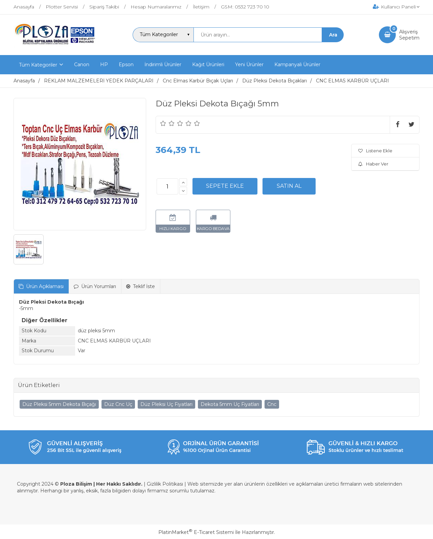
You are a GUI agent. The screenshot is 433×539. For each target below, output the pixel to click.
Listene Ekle (375, 150)
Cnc (271, 404)
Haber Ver (373, 163)
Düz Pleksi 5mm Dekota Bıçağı (59, 404)
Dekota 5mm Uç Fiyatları (230, 404)
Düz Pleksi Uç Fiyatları (166, 404)
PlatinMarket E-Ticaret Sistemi (196, 532)
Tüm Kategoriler (38, 65)
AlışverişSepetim (409, 35)
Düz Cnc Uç (118, 404)
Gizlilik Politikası (165, 484)
